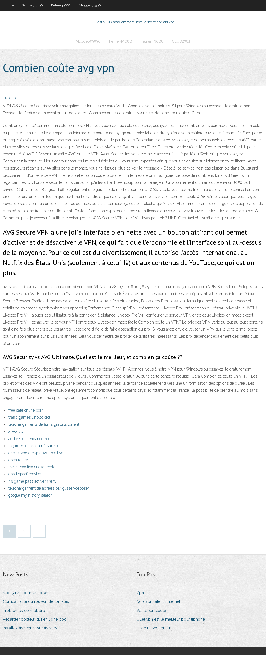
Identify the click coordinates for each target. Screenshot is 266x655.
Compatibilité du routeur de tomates (36, 601)
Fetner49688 (60, 5)
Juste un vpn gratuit (154, 628)
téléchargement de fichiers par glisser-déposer (48, 488)
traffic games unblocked (29, 417)
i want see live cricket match (32, 467)
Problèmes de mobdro (24, 610)
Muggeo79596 (90, 5)
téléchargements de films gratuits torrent (43, 424)
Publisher (11, 98)
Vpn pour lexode (151, 610)
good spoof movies (24, 474)
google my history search (30, 495)
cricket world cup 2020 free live (35, 453)
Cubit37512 (181, 41)
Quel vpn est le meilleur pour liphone (170, 619)
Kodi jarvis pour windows (26, 593)
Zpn (140, 593)
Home (9, 5)
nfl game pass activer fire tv (32, 481)
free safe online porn (26, 410)
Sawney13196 (32, 5)
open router (18, 460)
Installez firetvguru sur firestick (30, 628)
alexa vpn (16, 431)
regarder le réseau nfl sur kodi (34, 446)
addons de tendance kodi (30, 438)
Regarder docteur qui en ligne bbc (34, 619)
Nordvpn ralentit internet (158, 601)
